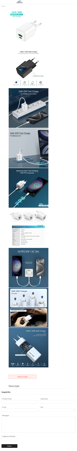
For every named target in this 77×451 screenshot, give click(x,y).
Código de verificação (8, 436)
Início (3, 6)
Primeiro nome (7, 399)
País (41, 407)
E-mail (4, 407)
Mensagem (5, 415)
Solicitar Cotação (22, 377)
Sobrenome (44, 399)
